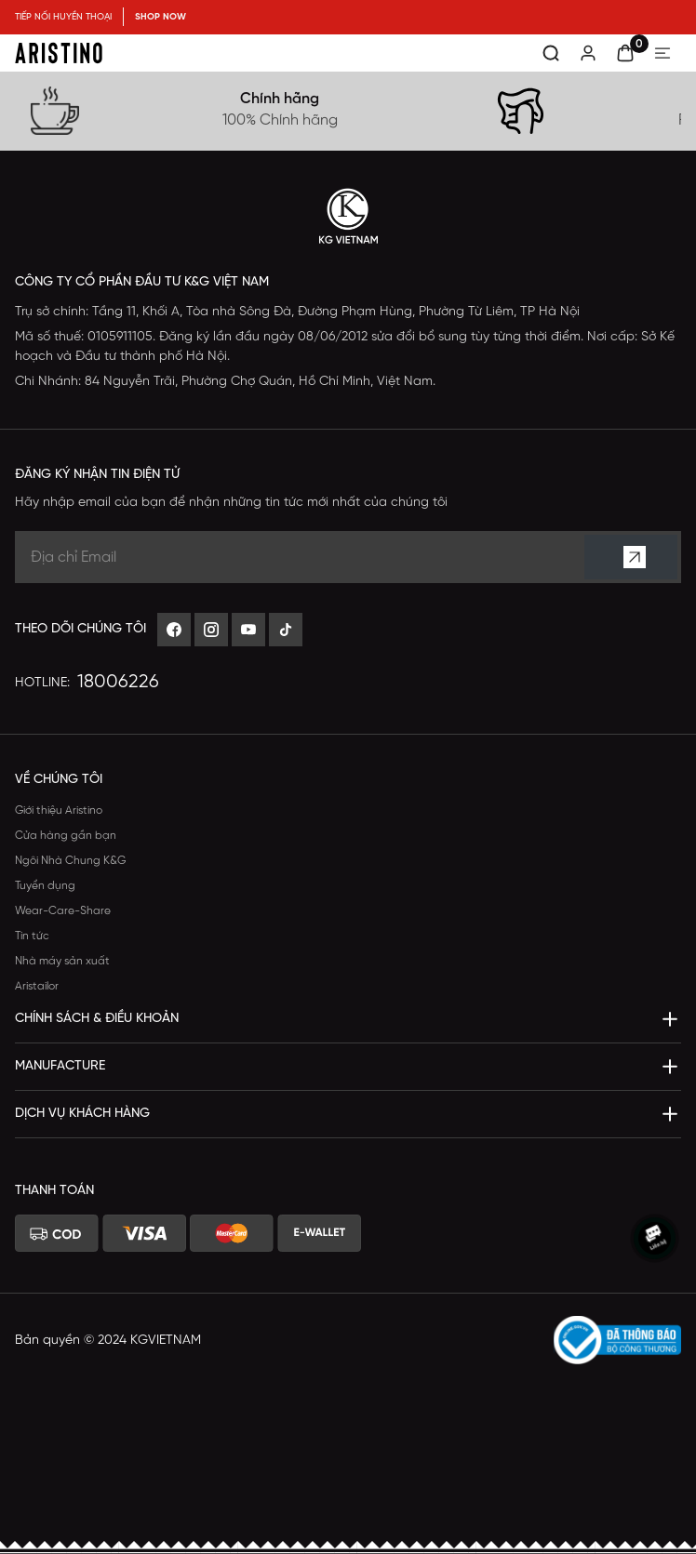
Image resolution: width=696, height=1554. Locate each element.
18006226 (118, 682)
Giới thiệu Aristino (58, 810)
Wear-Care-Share (63, 911)
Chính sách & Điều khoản (97, 1019)
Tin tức (32, 936)
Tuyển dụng (45, 886)
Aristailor (37, 986)
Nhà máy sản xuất (62, 961)
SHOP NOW (160, 17)
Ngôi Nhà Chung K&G (70, 861)
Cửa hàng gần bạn (65, 836)
